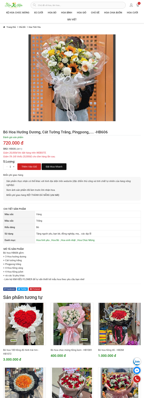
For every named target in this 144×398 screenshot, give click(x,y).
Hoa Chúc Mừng (85, 240)
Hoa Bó (52, 12)
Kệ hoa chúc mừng (17, 12)
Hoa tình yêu (43, 240)
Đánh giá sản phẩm (13, 137)
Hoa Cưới (132, 12)
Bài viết (72, 19)
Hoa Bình (66, 12)
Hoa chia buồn (113, 12)
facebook (9, 289)
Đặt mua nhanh (54, 166)
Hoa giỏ (81, 12)
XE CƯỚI (38, 12)
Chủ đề (95, 12)
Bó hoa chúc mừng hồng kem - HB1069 (71, 350)
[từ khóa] (81, 5)
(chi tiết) (54, 195)
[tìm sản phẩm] (34, 5)
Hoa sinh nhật (68, 240)
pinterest (35, 289)
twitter (22, 289)
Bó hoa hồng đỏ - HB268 (111, 350)
